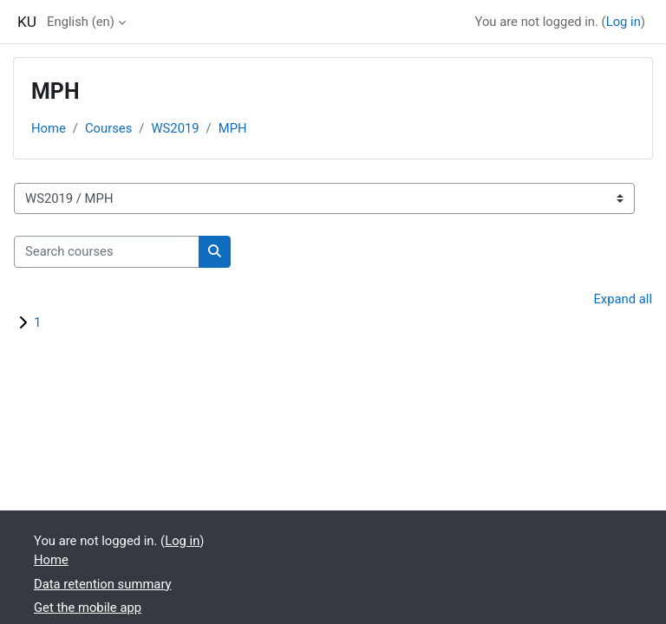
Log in (623, 21)
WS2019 (175, 128)
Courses (108, 128)
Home (48, 128)
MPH (233, 128)
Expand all (622, 299)
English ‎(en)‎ (80, 21)
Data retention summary (103, 584)
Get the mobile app (87, 607)
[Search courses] (106, 251)
